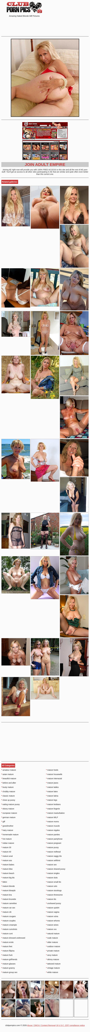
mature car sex (8, 908)
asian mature (7, 774)
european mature (9, 813)
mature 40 (6, 852)
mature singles (53, 873)
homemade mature (10, 834)
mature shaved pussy (55, 869)
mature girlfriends (9, 959)
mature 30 (6, 847)
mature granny (8, 968)
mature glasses (8, 964)
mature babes (7, 865)
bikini (4, 882)
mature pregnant (53, 843)
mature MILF (52, 817)
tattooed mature (53, 964)
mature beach (7, 873)
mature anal (7, 856)
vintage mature (53, 968)
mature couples (8, 921)
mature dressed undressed (13, 938)
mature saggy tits (54, 856)
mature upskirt (52, 908)
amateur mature (8, 770)
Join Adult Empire (45, 164)
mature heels (52, 770)
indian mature (7, 843)
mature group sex (9, 972)
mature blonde (8, 886)
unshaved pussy (53, 903)
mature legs (51, 800)
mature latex (52, 791)
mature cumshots (9, 929)
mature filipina (7, 951)
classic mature (8, 796)
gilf (3, 821)
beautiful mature (8, 778)
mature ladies (52, 787)
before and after (8, 783)
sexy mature (52, 955)
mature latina (52, 796)
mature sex (51, 865)
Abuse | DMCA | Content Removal (41, 1025)
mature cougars (8, 916)
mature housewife (54, 774)
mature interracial (54, 778)
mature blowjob (8, 890)
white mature (52, 972)
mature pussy (52, 847)
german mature (8, 817)
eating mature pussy (10, 804)
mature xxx (51, 929)
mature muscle (53, 826)
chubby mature (8, 791)
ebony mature (7, 809)
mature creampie (9, 925)
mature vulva (52, 916)
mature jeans (52, 783)
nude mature (52, 938)
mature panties (53, 834)
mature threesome (54, 895)
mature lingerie (53, 809)
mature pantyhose (54, 839)
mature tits (51, 899)
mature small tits (53, 882)
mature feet (6, 946)
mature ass (6, 860)
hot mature (6, 839)
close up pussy (8, 800)
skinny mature (52, 959)
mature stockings (54, 890)
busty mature (7, 787)
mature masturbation (55, 813)
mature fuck (6, 955)
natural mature (53, 933)
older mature (52, 942)
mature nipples (53, 830)
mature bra (6, 895)
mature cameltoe (9, 903)
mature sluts (52, 878)
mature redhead (53, 852)
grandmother (7, 826)
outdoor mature (53, 946)
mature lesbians (53, 804)
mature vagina (52, 912)
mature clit (6, 912)
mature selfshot (53, 860)
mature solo (51, 886)
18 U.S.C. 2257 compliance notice (70, 1025)
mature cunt (7, 933)
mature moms (52, 821)
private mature (52, 951)
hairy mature (7, 830)
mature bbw (7, 869)
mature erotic (7, 942)
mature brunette (8, 899)
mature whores (53, 921)
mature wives (52, 925)
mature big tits (7, 878)
